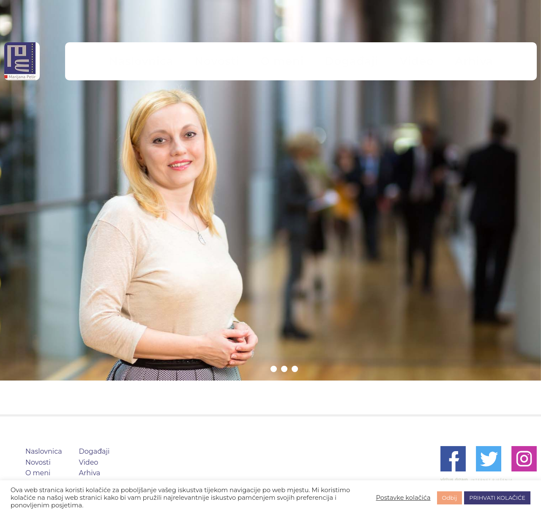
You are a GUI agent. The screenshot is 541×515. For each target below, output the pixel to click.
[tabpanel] (270, 190)
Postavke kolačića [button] (403, 497)
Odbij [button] (449, 497)
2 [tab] (284, 369)
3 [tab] (295, 369)
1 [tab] (273, 369)
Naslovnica (185, 61)
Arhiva (424, 61)
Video (382, 61)
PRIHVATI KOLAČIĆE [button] (497, 497)
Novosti (238, 61)
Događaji (334, 61)
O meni (285, 61)
